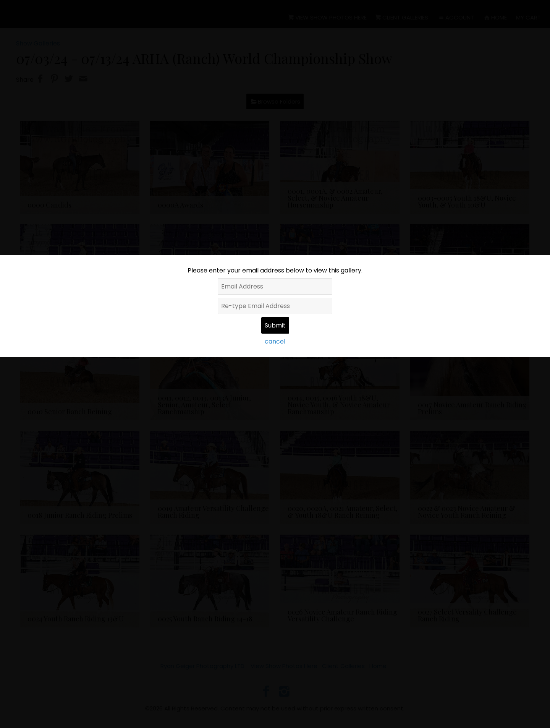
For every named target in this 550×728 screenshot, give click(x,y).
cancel (275, 341)
